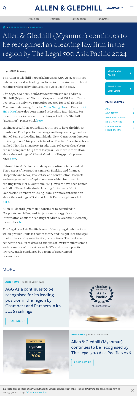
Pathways (103, 19)
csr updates (113, 122)
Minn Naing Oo (54, 107)
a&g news (111, 113)
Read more (16, 321)
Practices (33, 19)
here (39, 120)
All (107, 108)
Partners (55, 19)
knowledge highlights (113, 128)
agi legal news (115, 117)
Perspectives (79, 19)
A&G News (36, 27)
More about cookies (36, 392)
